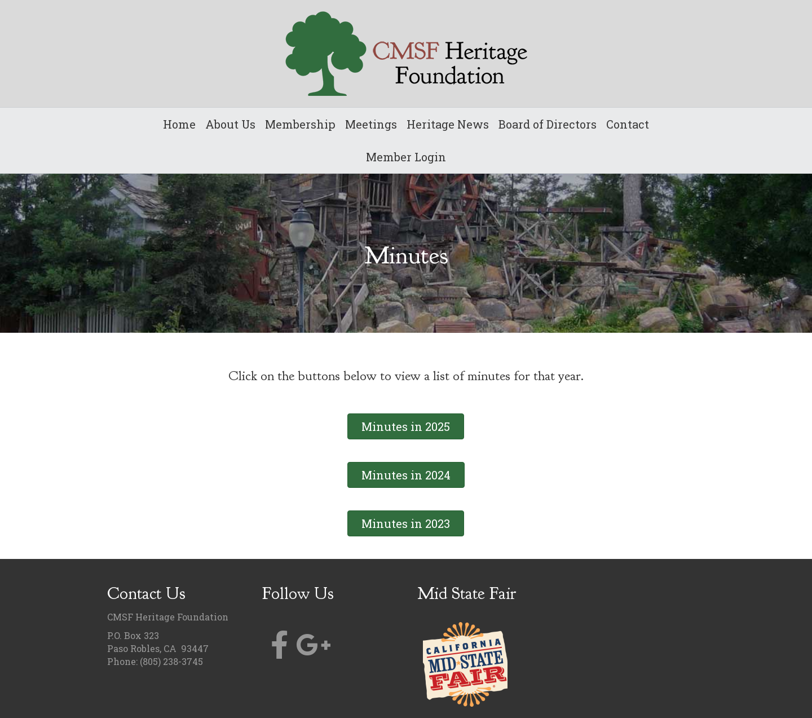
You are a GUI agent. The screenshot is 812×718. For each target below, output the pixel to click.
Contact (627, 124)
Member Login (406, 156)
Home (179, 124)
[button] (405, 426)
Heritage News (448, 124)
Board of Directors (547, 124)
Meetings (371, 124)
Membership (300, 124)
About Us (230, 124)
